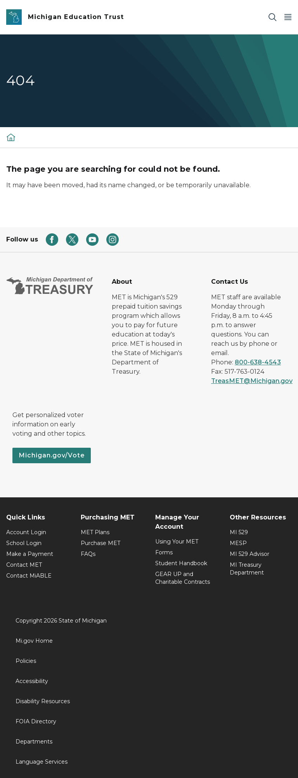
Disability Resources (43, 701)
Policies (26, 660)
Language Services (42, 761)
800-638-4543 (258, 362)
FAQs (88, 553)
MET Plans (95, 532)
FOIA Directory (36, 721)
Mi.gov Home (34, 640)
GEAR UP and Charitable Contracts (182, 578)
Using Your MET (176, 541)
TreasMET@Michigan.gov (252, 381)
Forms (164, 552)
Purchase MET (100, 543)
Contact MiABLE (29, 575)
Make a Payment (29, 553)
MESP (238, 543)
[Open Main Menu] (288, 17)
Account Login (26, 532)
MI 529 (239, 532)
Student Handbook (181, 563)
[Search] (272, 17)
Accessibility (32, 681)
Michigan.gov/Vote (52, 455)
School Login (24, 543)
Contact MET (24, 564)
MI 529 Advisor (249, 553)
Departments (34, 741)
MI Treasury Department (247, 568)
